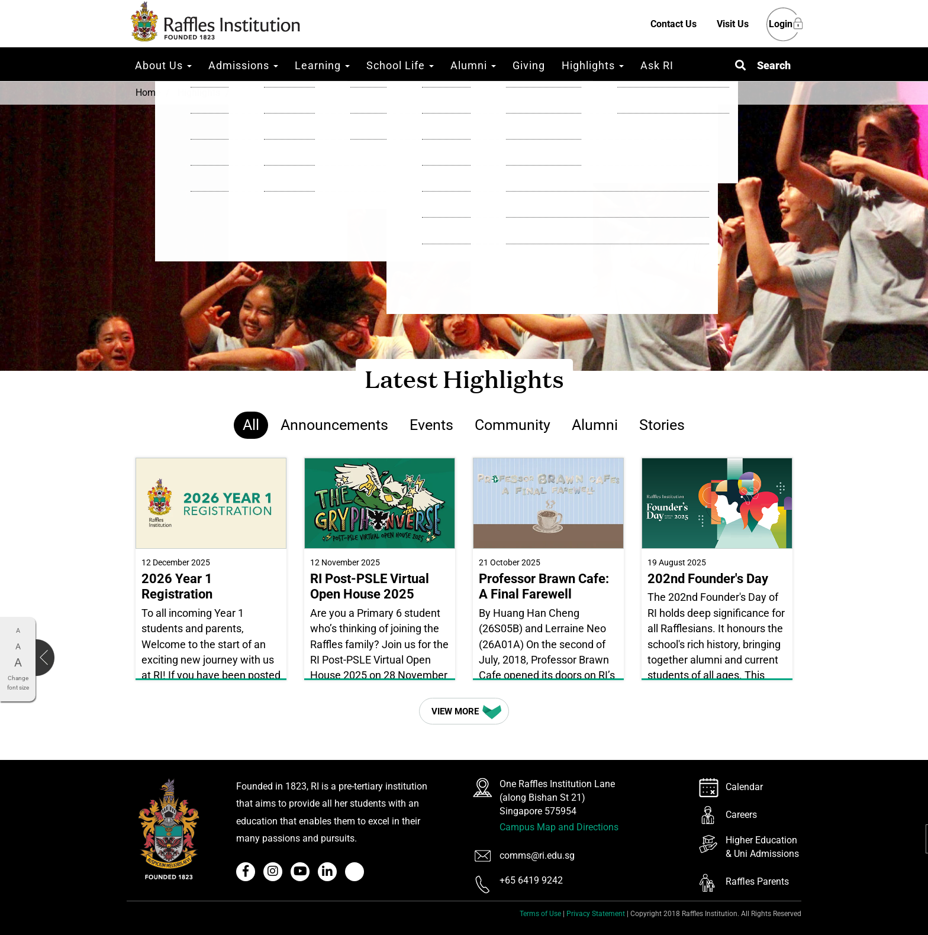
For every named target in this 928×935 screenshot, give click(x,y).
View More (467, 711)
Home (148, 92)
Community (512, 424)
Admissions (243, 65)
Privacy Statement (595, 914)
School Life (400, 65)
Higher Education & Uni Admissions (762, 846)
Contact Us (673, 24)
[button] (763, 65)
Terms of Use (540, 914)
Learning (322, 65)
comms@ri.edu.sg (537, 855)
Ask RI (657, 65)
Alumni (473, 65)
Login (780, 24)
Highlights (593, 65)
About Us (163, 65)
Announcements (334, 424)
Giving (529, 65)
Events (431, 424)
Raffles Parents (757, 881)
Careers (741, 814)
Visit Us (733, 24)
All (251, 424)
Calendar (744, 786)
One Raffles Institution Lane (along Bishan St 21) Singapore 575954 (557, 797)
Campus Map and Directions (559, 827)
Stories (662, 424)
